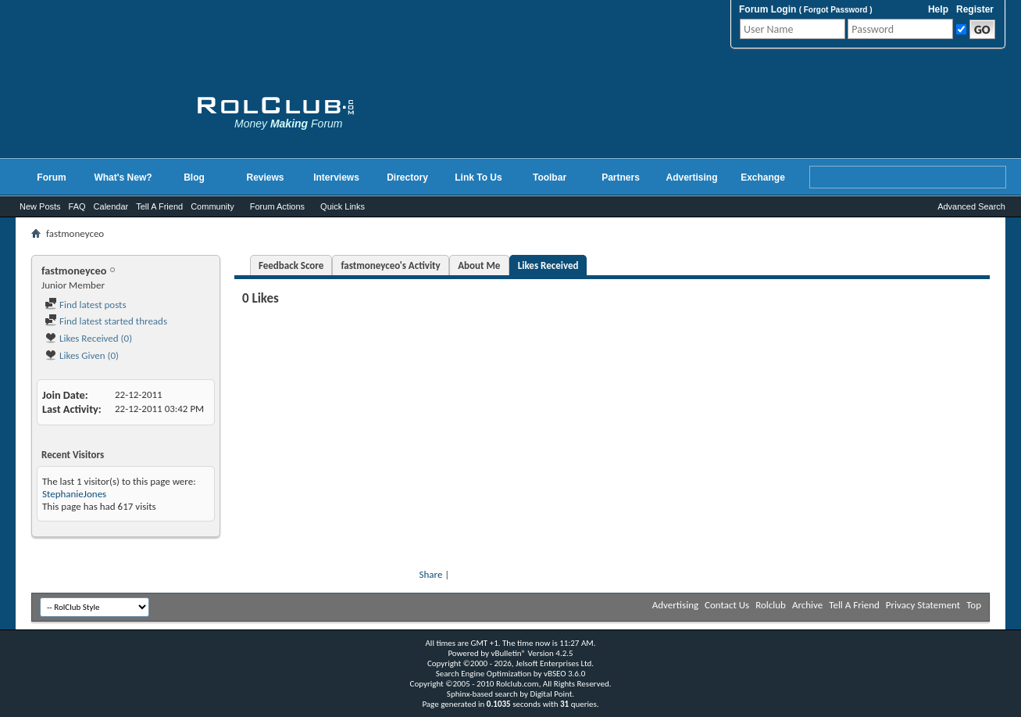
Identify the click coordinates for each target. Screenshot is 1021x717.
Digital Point (551, 694)
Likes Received (548, 265)
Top (973, 605)
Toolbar (549, 177)
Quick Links (342, 206)
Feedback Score (291, 265)
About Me (479, 265)
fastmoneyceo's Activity (390, 265)
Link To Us (478, 177)
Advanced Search (971, 206)
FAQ (77, 206)
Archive (807, 605)
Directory (407, 177)
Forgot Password (836, 9)
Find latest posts (86, 304)
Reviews (265, 177)
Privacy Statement (923, 605)
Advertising (691, 177)
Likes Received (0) (88, 338)
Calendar (111, 206)
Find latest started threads (106, 321)
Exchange (763, 177)
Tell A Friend (159, 206)
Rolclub (770, 605)
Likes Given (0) (82, 355)
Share (431, 574)
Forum (51, 177)
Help (938, 9)
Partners (621, 177)
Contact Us (727, 605)
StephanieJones (74, 494)
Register (975, 9)
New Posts (40, 206)
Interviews (336, 177)
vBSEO (555, 674)
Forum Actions (277, 206)
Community (212, 206)
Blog (194, 177)
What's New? (123, 177)
